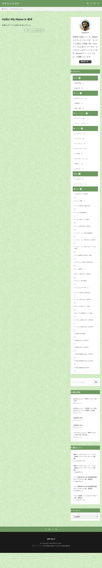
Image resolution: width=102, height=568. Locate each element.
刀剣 (78, 78)
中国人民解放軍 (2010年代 (83, 382)
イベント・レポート (83, 125)
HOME (5, 9)
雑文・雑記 (80, 110)
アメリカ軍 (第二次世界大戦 (84, 211)
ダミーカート (80, 146)
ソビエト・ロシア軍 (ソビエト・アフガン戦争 (85, 257)
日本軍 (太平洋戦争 (81, 346)
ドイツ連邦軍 (80, 279)
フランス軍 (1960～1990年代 (84, 311)
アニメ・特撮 (80, 206)
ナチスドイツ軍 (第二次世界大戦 (85, 272)
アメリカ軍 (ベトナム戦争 (83, 225)
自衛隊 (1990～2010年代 (83, 361)
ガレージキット (81, 188)
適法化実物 (80, 84)
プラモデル (80, 183)
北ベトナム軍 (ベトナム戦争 (84, 318)
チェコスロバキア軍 (83, 299)
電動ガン (79, 167)
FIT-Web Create (48, 561)
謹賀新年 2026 (78, 432)
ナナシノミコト (10, 3)
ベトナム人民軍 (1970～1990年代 (85, 332)
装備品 (78, 194)
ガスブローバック (82, 162)
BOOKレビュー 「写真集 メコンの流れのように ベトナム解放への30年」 (85, 424)
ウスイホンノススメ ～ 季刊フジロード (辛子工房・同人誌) (85, 448)
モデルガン (80, 173)
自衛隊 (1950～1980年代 (83, 354)
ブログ (78, 94)
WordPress (67, 561)
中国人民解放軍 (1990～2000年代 (85, 375)
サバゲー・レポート (83, 120)
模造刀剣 (79, 89)
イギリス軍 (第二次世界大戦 (84, 304)
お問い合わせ (51, 554)
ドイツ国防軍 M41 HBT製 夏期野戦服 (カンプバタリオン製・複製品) (85, 493)
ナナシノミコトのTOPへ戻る (34, 30)
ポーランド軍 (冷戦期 (81, 291)
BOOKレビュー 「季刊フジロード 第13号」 (85, 414)
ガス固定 (79, 157)
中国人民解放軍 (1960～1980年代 (85, 368)
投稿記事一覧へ (85, 61)
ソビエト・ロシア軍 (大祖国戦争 (85, 239)
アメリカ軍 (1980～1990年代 (84, 232)
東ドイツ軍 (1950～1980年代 (84, 284)
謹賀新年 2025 (78, 440)
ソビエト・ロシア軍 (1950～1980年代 (85, 248)
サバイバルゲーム (82, 115)
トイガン (79, 131)
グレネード (80, 141)
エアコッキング (81, 152)
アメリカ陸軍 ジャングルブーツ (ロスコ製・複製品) (85, 511)
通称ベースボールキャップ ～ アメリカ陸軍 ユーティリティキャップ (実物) (85, 471)
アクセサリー (80, 136)
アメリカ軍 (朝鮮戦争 (81, 218)
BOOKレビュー (81, 99)
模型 (78, 178)
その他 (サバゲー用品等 (82, 198)
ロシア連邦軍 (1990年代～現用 (84, 265)
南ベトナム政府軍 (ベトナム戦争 (85, 325)
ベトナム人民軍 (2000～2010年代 (85, 339)
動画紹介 (79, 104)
